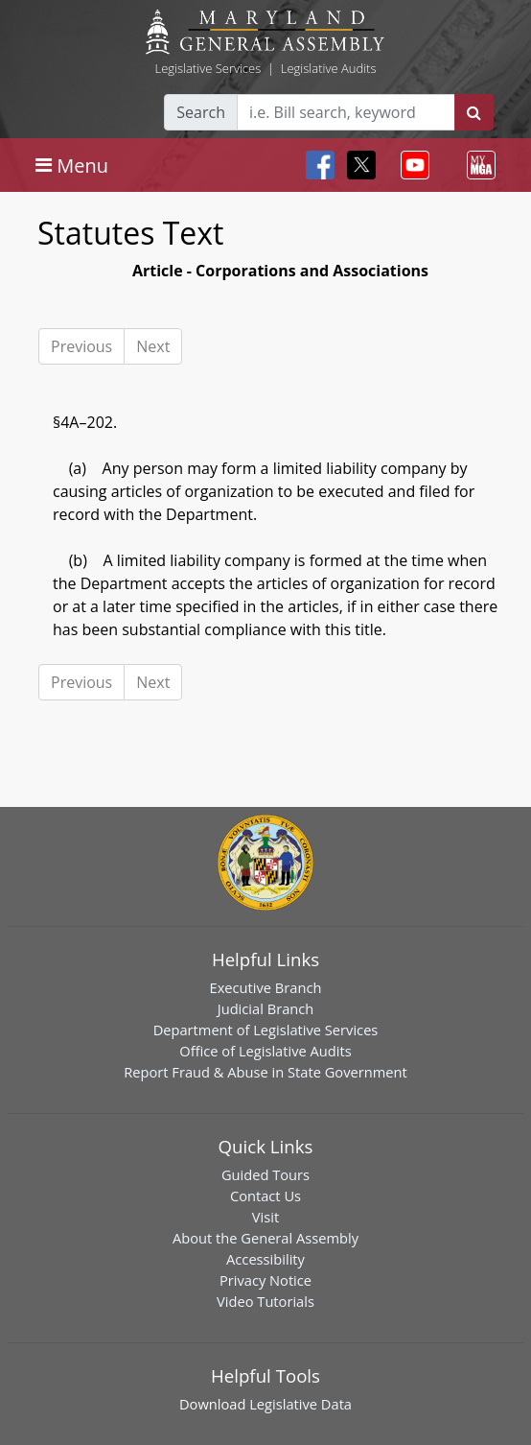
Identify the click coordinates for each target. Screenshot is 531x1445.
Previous (81, 346)
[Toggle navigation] (72, 165)
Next (153, 346)
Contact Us (265, 1195)
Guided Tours (265, 1174)
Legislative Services (207, 68)
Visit (265, 1216)
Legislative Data (300, 1403)
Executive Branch (266, 987)
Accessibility (265, 1258)
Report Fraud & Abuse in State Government (265, 1071)
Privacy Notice (265, 1280)
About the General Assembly (265, 1237)
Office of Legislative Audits (265, 1050)
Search (200, 112)
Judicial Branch (266, 1008)
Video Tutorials (265, 1301)
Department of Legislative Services (266, 1029)
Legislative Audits (329, 68)
